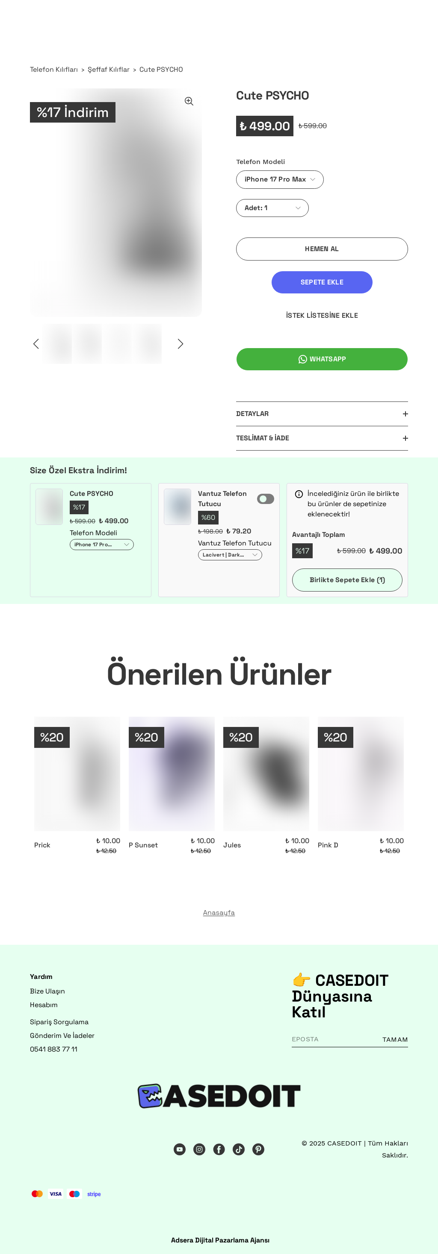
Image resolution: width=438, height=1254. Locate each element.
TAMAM (395, 1039)
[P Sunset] (172, 774)
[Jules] (266, 774)
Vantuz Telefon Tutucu (222, 498)
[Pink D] (361, 774)
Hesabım (44, 1004)
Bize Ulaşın (47, 991)
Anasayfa (219, 912)
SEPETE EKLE (322, 282)
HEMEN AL (322, 248)
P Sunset (143, 845)
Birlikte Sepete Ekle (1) (347, 579)
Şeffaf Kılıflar (109, 69)
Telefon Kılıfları (54, 69)
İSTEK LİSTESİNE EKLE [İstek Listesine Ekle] (322, 315)
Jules (232, 845)
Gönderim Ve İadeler (62, 1035)
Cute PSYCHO (161, 69)
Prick (42, 845)
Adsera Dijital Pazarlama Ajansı (220, 1240)
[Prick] (77, 774)
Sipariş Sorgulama (59, 1021)
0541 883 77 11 (53, 1049)
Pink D (328, 845)
